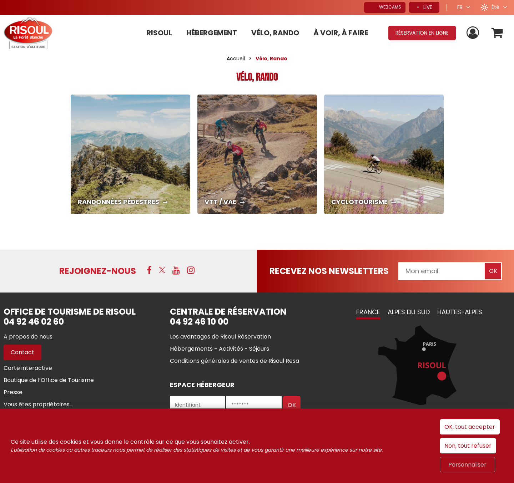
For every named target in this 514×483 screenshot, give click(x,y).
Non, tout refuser (468, 446)
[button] (497, 33)
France (368, 311)
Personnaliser (467, 465)
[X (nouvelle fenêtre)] (162, 270)
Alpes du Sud (409, 311)
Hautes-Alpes (459, 311)
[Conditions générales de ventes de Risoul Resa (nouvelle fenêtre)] (234, 361)
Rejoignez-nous (97, 271)
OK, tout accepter (469, 427)
